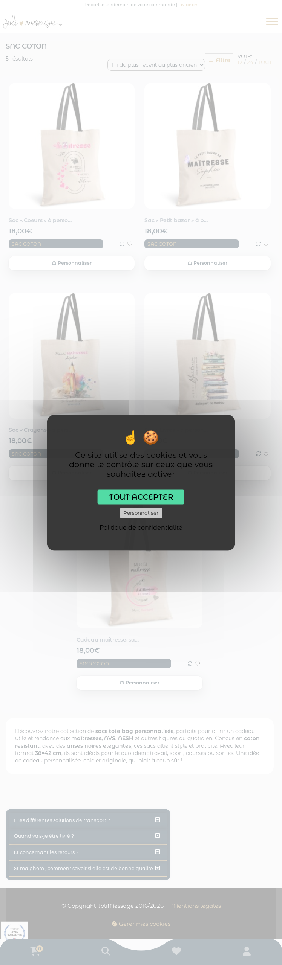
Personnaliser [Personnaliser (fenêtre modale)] (140, 513)
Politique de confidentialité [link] (141, 527)
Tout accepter (141, 496)
